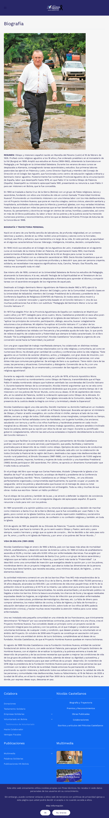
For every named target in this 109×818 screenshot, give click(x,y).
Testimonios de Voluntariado (20, 724)
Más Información (54, 805)
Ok (45, 813)
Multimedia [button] (28, 753)
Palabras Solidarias (13, 758)
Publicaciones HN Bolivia (16, 764)
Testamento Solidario (14, 709)
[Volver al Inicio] (54, 8)
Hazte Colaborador (13, 729)
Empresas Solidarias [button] (28, 714)
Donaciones (10, 703)
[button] (5, 8)
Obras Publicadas (81, 714)
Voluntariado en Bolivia (28, 719)
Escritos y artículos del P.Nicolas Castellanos (80, 725)
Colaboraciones (81, 720)
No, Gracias (61, 813)
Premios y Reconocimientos (81, 708)
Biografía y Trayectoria (81, 702)
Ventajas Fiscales (12, 734)
